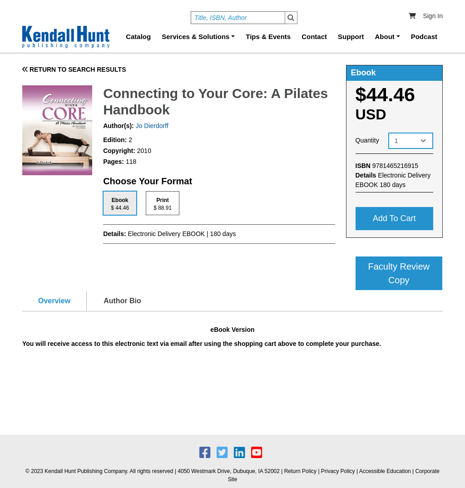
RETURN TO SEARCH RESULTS (74, 69)
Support (351, 36)
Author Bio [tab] (122, 301)
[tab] (120, 203)
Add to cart (394, 218)
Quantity (367, 140)
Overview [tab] (54, 301)
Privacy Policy (338, 471)
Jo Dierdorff (151, 125)
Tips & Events (268, 36)
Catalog (138, 36)
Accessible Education (385, 471)
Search (291, 17)
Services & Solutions (195, 36)
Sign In (433, 16)
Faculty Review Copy (399, 273)
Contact (314, 36)
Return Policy (300, 471)
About (385, 36)
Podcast (424, 36)
